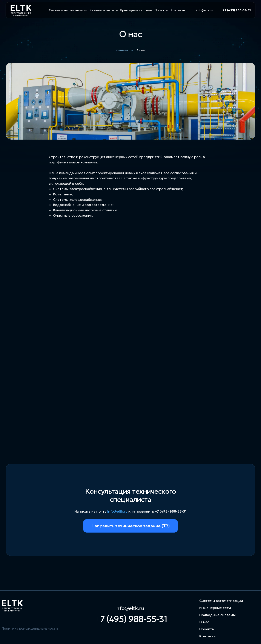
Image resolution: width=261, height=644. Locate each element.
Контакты (178, 10)
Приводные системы (136, 10)
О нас (204, 622)
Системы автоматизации (68, 10)
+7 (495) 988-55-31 (236, 10)
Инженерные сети (103, 10)
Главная (121, 50)
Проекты (161, 10)
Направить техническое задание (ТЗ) (130, 526)
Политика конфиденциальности (30, 628)
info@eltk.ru (204, 10)
